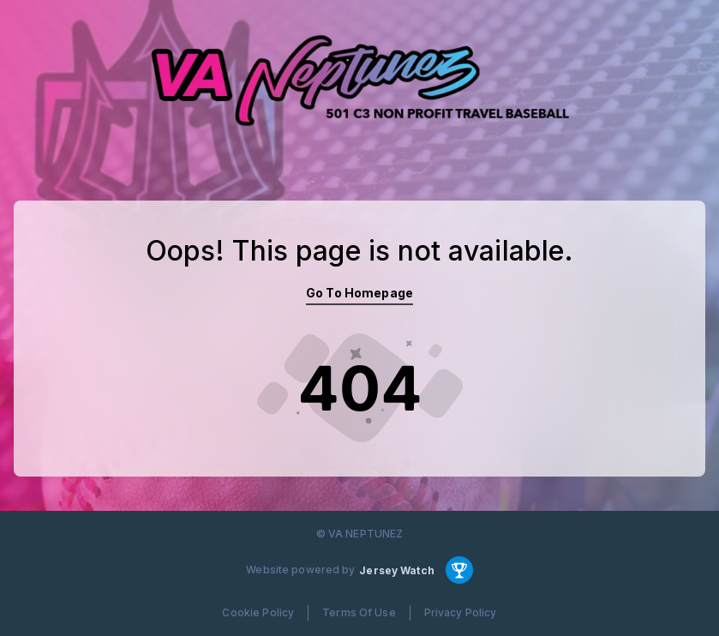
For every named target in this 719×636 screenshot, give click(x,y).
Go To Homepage (359, 292)
